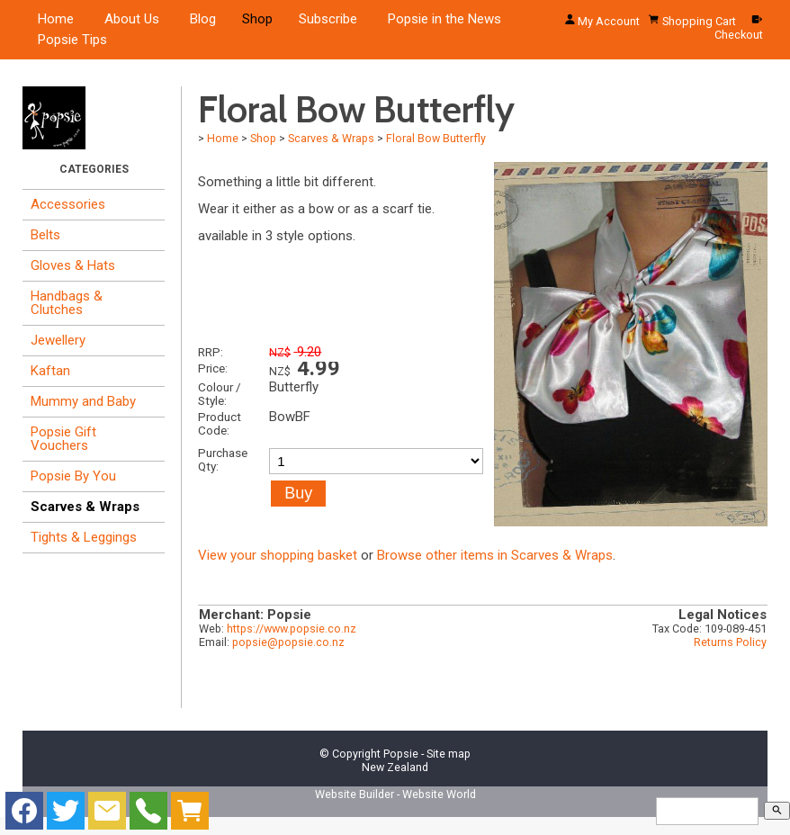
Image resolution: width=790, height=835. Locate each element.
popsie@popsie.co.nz (288, 642)
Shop (257, 19)
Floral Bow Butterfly (436, 138)
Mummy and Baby (83, 401)
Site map (448, 753)
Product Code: (219, 423)
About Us (131, 19)
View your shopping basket (277, 555)
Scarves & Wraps (85, 506)
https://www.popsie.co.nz (291, 628)
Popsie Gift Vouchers (63, 438)
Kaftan (50, 371)
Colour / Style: (219, 394)
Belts (45, 235)
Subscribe (328, 19)
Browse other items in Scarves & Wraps (495, 555)
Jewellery (58, 340)
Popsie (400, 753)
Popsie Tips (72, 39)
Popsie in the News (444, 19)
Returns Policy (730, 642)
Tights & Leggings (84, 537)
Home (56, 19)
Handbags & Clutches (67, 303)
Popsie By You (73, 476)
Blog (203, 19)
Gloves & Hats (73, 265)
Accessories (68, 204)
